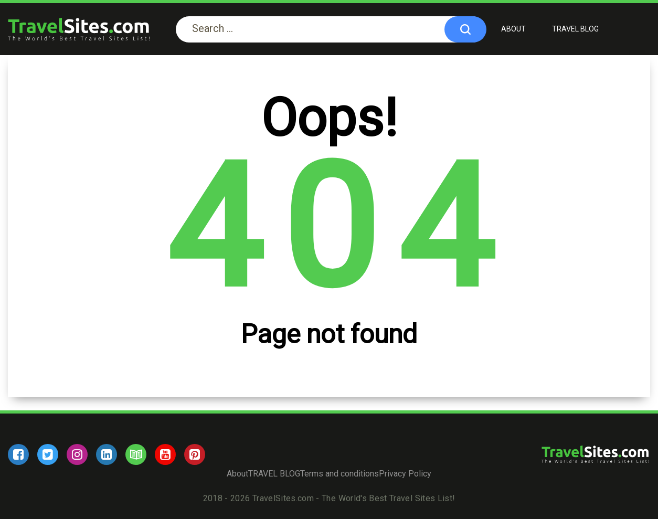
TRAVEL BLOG (575, 29)
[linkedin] (106, 454)
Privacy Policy (405, 474)
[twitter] (47, 454)
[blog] (135, 454)
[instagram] (77, 454)
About (513, 29)
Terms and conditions (339, 474)
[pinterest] (194, 454)
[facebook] (18, 454)
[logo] (79, 29)
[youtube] (165, 454)
